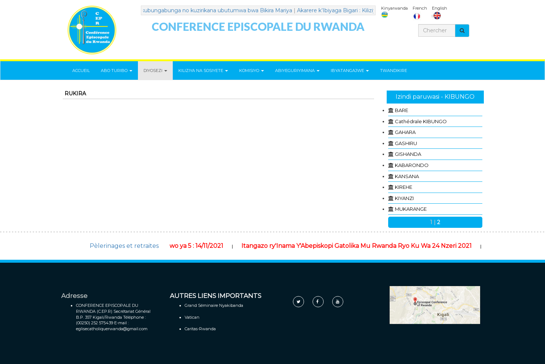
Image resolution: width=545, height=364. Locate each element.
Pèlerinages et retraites (124, 245)
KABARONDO (412, 165)
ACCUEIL (81, 70)
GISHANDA (408, 154)
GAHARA (405, 132)
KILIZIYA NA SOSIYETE (203, 70)
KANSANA (407, 176)
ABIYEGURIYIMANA (297, 70)
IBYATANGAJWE (350, 70)
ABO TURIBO (116, 70)
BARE (401, 110)
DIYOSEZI (155, 70)
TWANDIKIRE (393, 70)
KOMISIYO (251, 70)
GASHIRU (406, 143)
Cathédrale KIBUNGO (421, 121)
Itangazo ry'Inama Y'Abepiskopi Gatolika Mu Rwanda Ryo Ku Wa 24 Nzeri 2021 (365, 245)
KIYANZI (404, 198)
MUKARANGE (411, 209)
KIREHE (403, 187)
